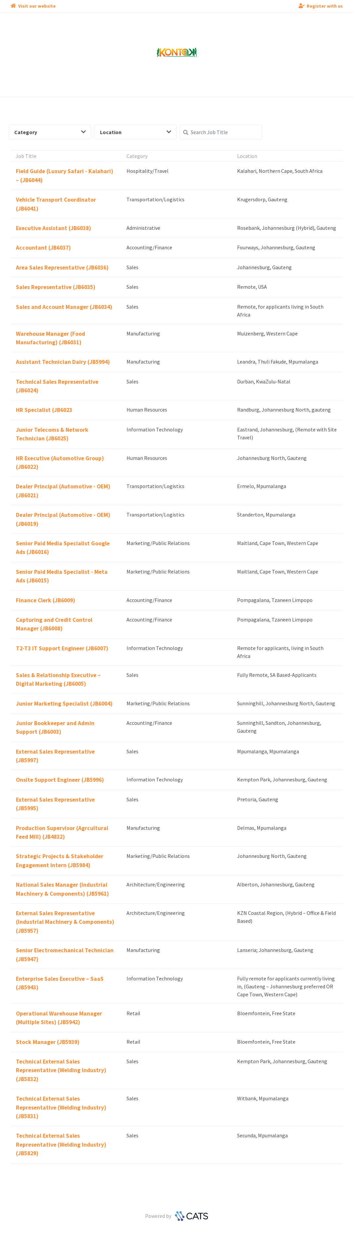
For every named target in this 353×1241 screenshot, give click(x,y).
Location (136, 132)
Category (50, 132)
